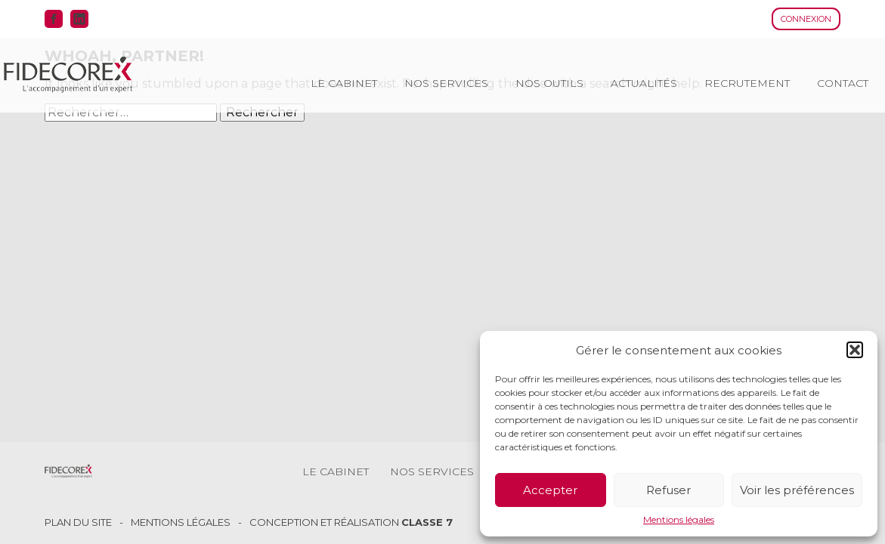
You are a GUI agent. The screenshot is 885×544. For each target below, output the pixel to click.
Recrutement (747, 83)
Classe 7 (427, 522)
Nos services (446, 83)
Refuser (668, 490)
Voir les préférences (797, 490)
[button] (854, 349)
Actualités (644, 83)
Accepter (550, 490)
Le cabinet (344, 83)
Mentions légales (678, 520)
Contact (842, 83)
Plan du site (78, 522)
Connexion (806, 19)
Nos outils (549, 83)
